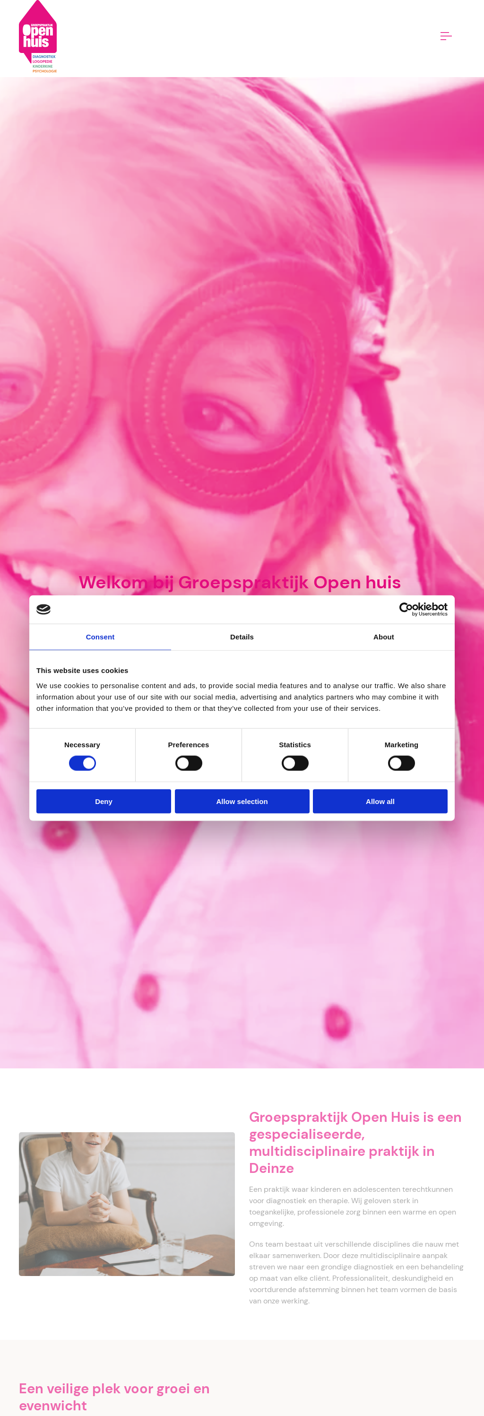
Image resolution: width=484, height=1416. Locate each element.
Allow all (380, 801)
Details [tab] (242, 637)
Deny (103, 801)
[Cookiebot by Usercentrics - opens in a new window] (406, 610)
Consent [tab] (100, 637)
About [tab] (383, 637)
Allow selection (242, 801)
